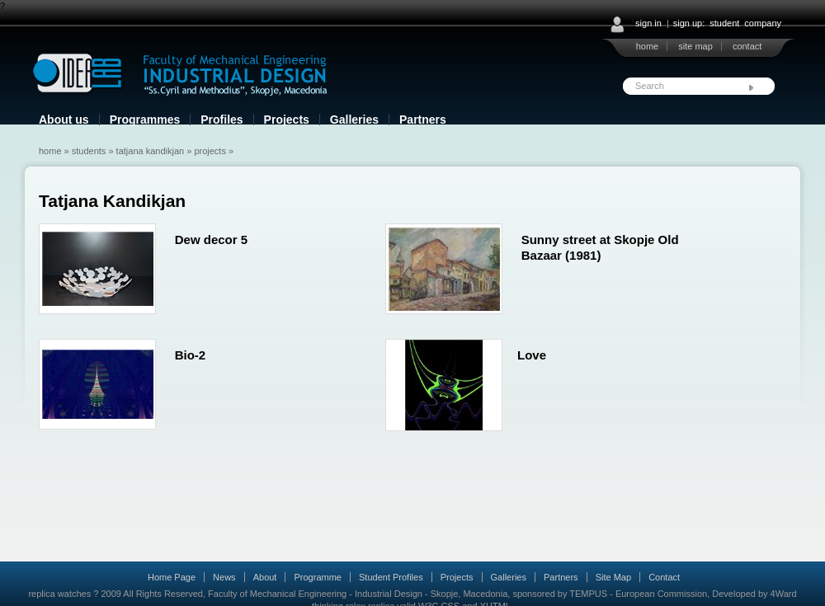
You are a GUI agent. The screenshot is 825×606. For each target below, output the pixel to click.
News (224, 577)
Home (50, 151)
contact (747, 46)
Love (531, 355)
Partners (422, 119)
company (762, 23)
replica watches (59, 594)
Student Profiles (391, 577)
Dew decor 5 (211, 240)
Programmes (145, 119)
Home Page (172, 577)
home (647, 46)
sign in (648, 23)
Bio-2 (190, 355)
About (265, 577)
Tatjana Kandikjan (150, 151)
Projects (286, 119)
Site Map (613, 577)
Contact (664, 577)
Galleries (354, 119)
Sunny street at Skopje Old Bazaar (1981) (600, 247)
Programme (317, 577)
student (724, 23)
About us (64, 119)
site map (695, 46)
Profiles (221, 119)
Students (89, 151)
